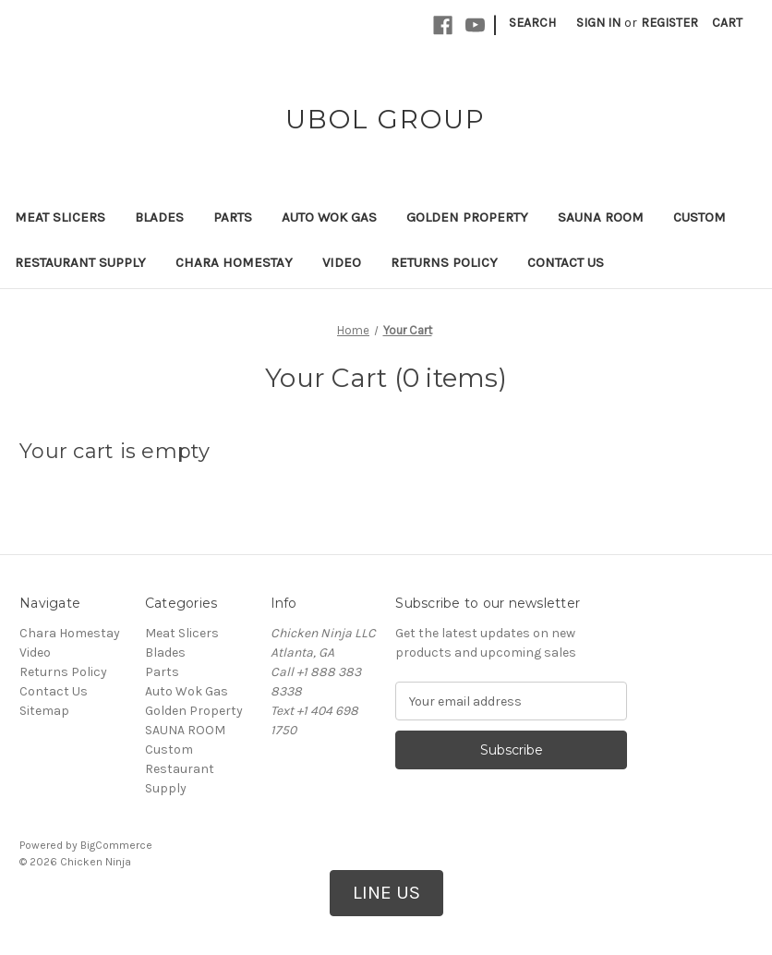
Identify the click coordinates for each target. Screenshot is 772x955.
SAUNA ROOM (601, 217)
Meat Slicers (60, 217)
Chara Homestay (234, 262)
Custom (699, 217)
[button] (386, 893)
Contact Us (565, 262)
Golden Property (467, 217)
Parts (232, 217)
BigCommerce (116, 845)
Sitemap (44, 711)
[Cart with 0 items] (727, 22)
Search (532, 22)
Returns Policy (444, 262)
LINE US (386, 892)
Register (669, 22)
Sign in (598, 22)
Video (341, 262)
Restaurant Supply (80, 262)
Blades (159, 217)
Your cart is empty (115, 451)
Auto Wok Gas (329, 217)
